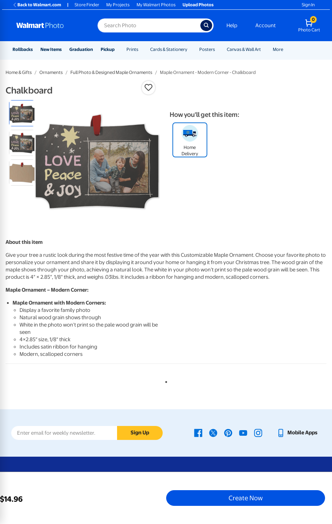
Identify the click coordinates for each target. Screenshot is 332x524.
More (278, 49)
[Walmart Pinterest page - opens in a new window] (228, 432)
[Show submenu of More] (286, 49)
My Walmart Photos (156, 4)
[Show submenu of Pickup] (118, 49)
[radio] (22, 113)
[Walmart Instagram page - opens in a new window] (258, 432)
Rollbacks (23, 49)
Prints (132, 49)
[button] (148, 87)
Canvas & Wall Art (244, 49)
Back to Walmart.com (37, 4)
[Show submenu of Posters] (218, 49)
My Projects (118, 4)
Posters (207, 49)
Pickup (108, 49)
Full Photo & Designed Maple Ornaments (111, 72)
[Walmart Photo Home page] (49, 25)
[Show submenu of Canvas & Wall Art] (264, 49)
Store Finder (87, 4)
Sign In (308, 4)
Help (231, 25)
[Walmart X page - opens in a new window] (213, 432)
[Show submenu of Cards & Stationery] (190, 49)
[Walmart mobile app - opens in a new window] (297, 432)
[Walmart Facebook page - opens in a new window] (198, 432)
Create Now (246, 498)
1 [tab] (164, 380)
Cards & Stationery (168, 49)
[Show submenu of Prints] (141, 49)
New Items (51, 49)
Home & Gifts (19, 72)
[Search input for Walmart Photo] (149, 25)
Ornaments (51, 72)
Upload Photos (198, 4)
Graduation (81, 49)
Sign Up (140, 432)
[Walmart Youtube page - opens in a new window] (243, 432)
